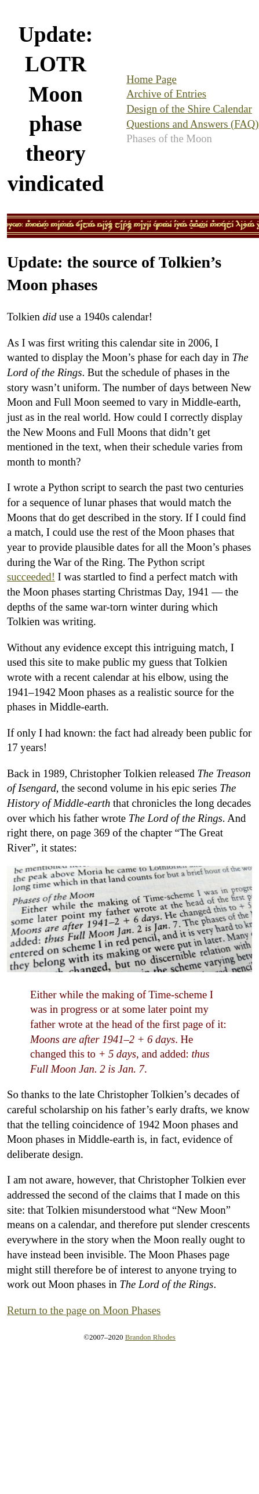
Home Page (151, 79)
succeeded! (31, 577)
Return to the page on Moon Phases (83, 1310)
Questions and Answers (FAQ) (192, 124)
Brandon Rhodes (150, 1337)
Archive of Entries (166, 94)
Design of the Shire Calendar (189, 109)
